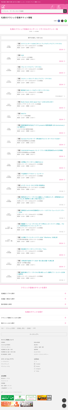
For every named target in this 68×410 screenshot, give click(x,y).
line (65, 21)
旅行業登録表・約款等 (6, 354)
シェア (59, 21)
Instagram (38, 368)
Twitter (62, 21)
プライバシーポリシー (6, 347)
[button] (65, 293)
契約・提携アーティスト (6, 385)
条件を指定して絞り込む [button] (35, 38)
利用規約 (3, 342)
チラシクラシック (5, 364)
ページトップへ (34, 334)
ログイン (52, 8)
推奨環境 (36, 349)
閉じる (66, 2)
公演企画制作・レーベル (6, 388)
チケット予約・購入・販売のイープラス (3, 6)
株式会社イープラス (5, 378)
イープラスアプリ (5, 361)
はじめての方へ (37, 352)
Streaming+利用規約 (5, 344)
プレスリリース (4, 380)
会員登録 (59, 8)
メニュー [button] (65, 8)
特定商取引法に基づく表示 (7, 349)
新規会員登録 (37, 342)
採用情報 (3, 383)
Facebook (38, 364)
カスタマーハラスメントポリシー (41, 354)
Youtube (38, 366)
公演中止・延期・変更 (39, 347)
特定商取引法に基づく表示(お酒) (8, 352)
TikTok (37, 371)
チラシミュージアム (5, 366)
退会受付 (36, 344)
